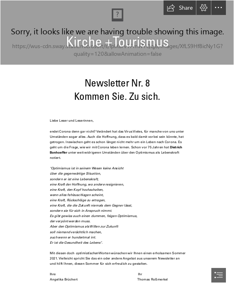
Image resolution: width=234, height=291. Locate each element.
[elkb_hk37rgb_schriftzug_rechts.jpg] (117, 32)
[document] (117, 145)
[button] (180, 7)
